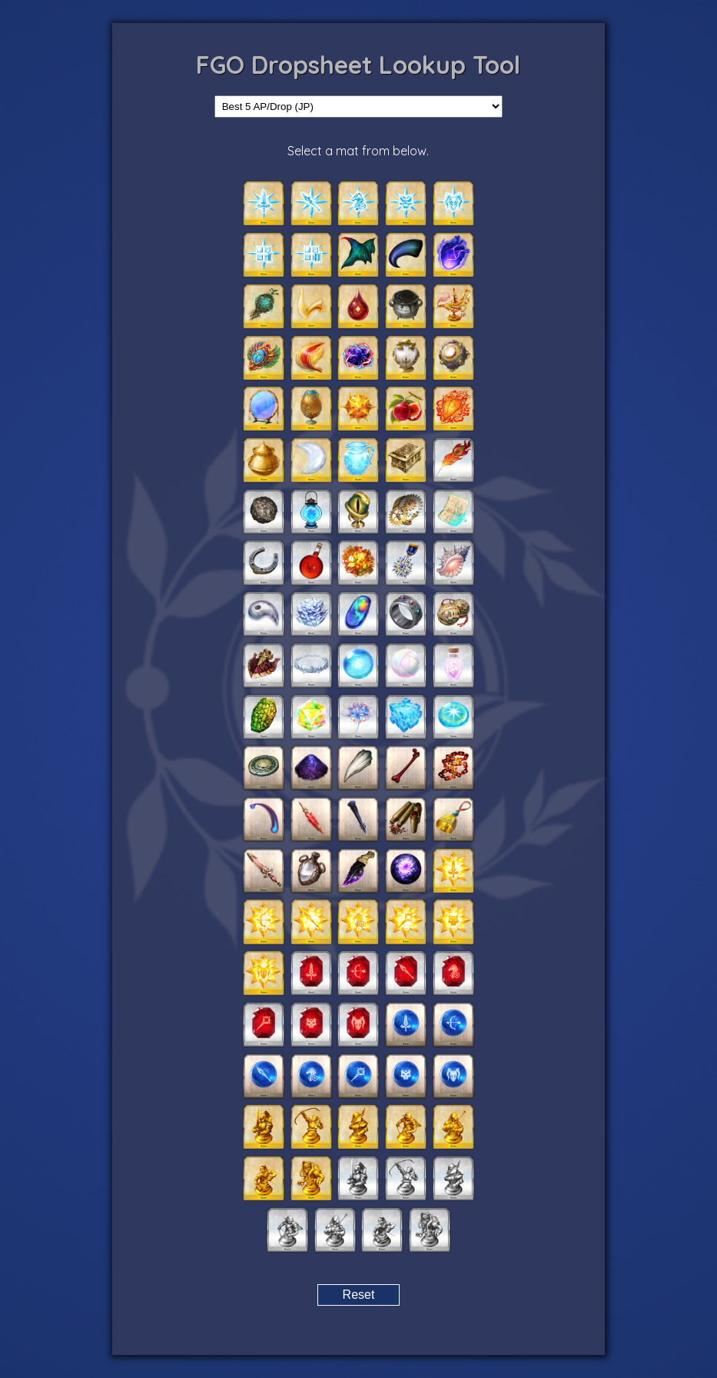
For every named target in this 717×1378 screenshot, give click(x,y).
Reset (359, 1294)
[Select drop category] (358, 106)
